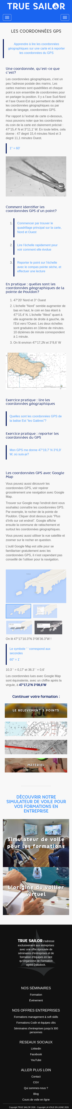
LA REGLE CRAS (36, 728)
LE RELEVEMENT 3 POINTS (36, 710)
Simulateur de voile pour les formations (36, 843)
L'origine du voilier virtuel (36, 891)
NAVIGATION (36, 747)
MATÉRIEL (36, 765)
